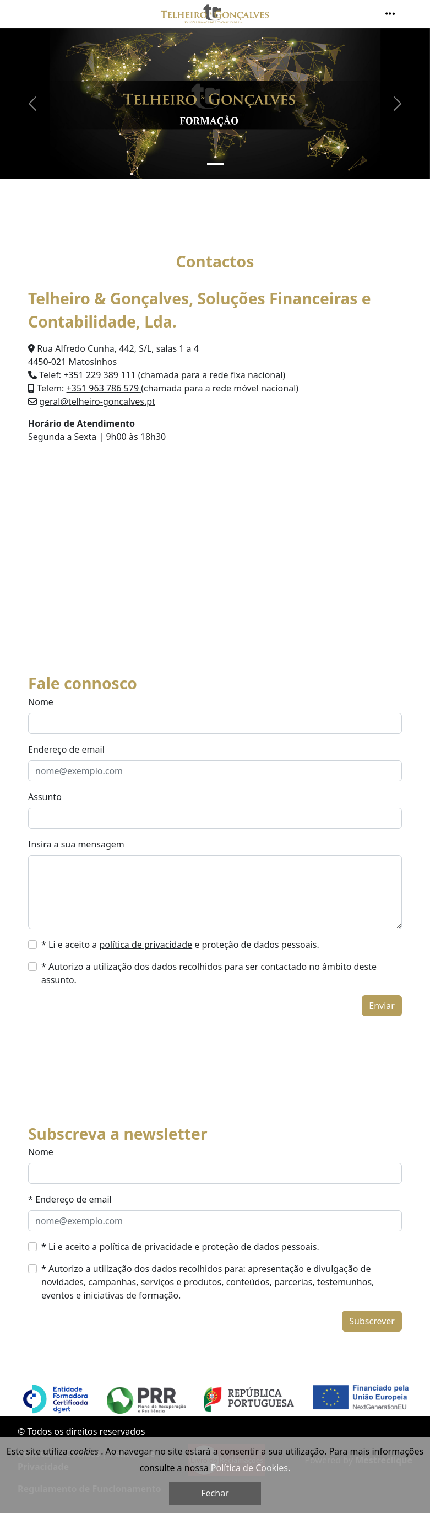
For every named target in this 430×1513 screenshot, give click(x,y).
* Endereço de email (70, 1199)
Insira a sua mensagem (76, 844)
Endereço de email (66, 749)
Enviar (382, 1006)
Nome (40, 702)
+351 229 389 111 (99, 375)
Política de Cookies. (250, 1468)
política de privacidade (145, 944)
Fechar (214, 1493)
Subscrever (372, 1321)
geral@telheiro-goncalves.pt (97, 401)
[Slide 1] (215, 164)
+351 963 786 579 (104, 388)
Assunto (45, 797)
